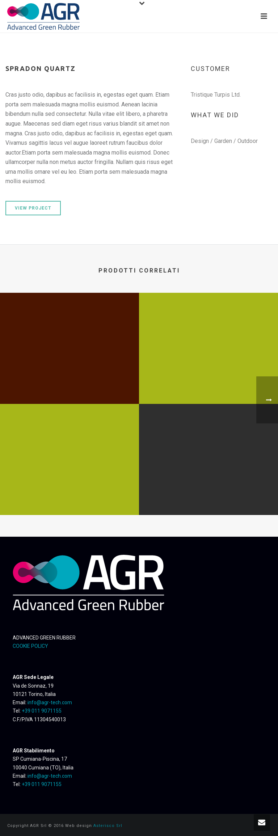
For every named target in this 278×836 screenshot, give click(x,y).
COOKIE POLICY (30, 646)
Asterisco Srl (107, 825)
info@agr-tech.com (50, 702)
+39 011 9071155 (42, 711)
